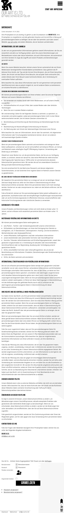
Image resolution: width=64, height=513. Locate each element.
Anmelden (28, 483)
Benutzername (6, 464)
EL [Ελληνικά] (62, 505)
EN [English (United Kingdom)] (61, 508)
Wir (51, 9)
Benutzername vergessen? (13, 492)
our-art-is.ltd (12, 42)
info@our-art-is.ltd (8, 436)
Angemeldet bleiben (8, 479)
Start (47, 9)
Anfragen (48, 461)
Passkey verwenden (7, 470)
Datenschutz (13, 512)
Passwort (4, 467)
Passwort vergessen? (11, 490)
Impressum (58, 9)
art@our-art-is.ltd (24, 512)
